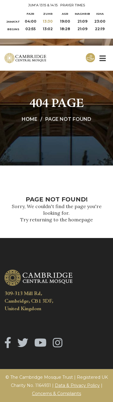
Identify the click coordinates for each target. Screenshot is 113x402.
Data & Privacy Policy (77, 385)
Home (29, 119)
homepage (80, 220)
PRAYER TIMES (72, 5)
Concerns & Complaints (56, 393)
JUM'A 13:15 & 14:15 (43, 5)
